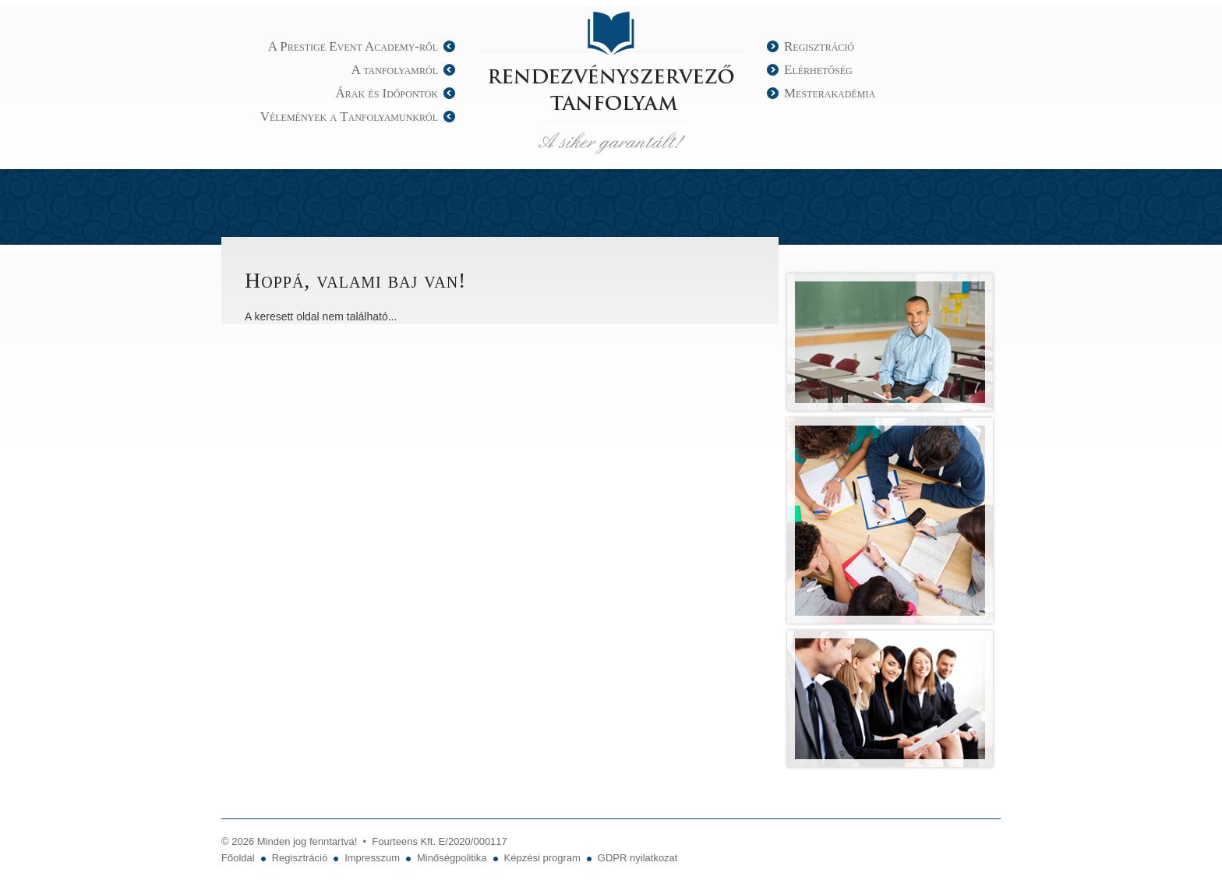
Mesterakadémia (829, 93)
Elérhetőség (818, 69)
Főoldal (238, 858)
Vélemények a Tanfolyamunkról (349, 116)
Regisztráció (819, 46)
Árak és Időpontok (386, 93)
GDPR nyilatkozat (638, 858)
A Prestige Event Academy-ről (353, 46)
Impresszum (372, 858)
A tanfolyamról (394, 69)
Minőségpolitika (452, 858)
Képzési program (542, 858)
